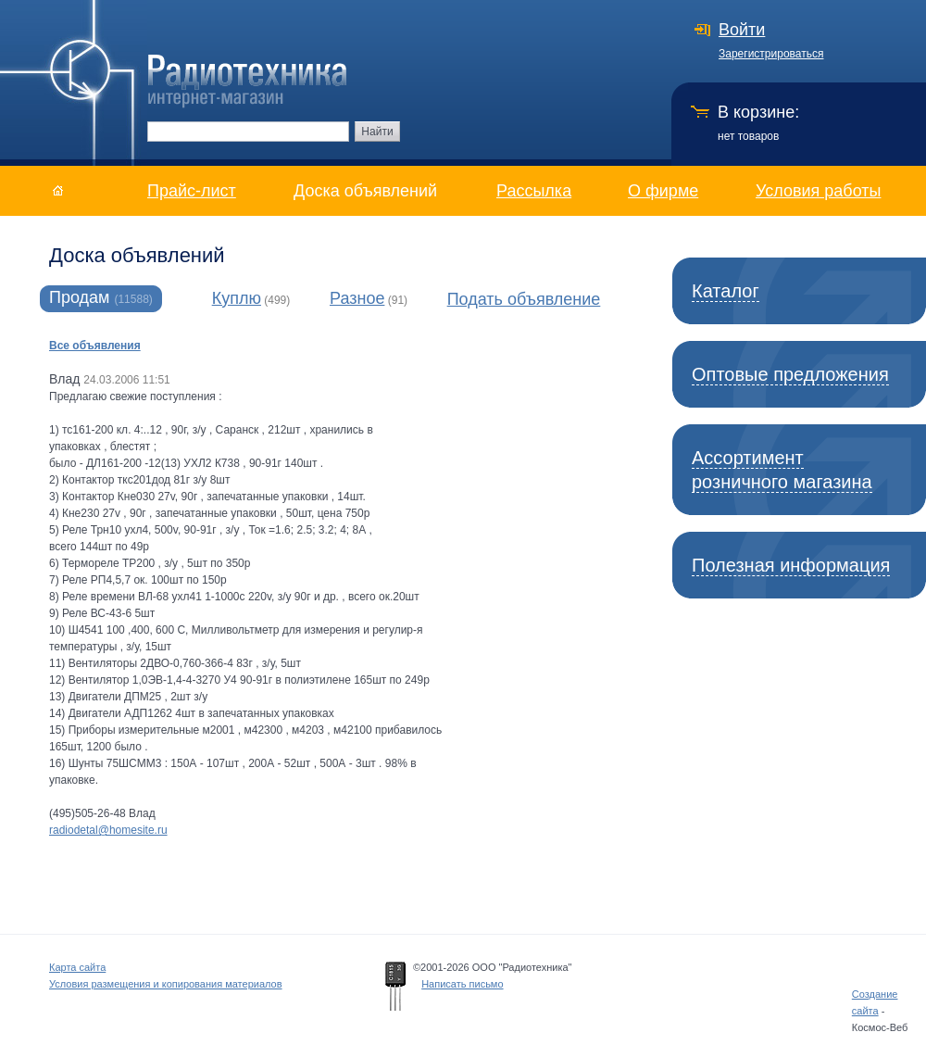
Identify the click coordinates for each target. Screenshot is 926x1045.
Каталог (725, 291)
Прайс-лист (191, 191)
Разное (357, 298)
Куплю (236, 298)
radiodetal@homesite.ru (108, 830)
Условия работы (818, 191)
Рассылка (533, 191)
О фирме (663, 191)
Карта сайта (77, 967)
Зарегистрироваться (771, 53)
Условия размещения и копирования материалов (165, 983)
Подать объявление (524, 299)
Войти (742, 29)
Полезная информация (791, 565)
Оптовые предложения (790, 374)
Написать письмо (462, 983)
